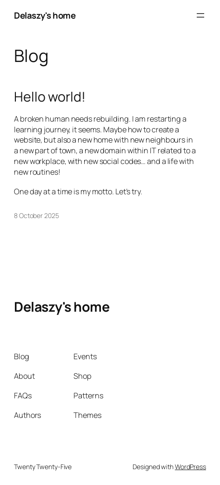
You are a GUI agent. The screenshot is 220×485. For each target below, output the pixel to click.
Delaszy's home (44, 15)
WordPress (190, 466)
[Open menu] (200, 15)
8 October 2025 (36, 215)
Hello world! (50, 96)
